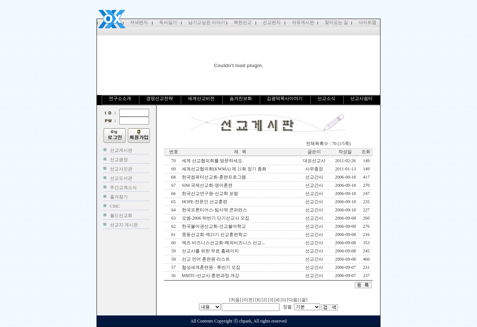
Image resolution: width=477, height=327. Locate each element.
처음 (235, 299)
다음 (292, 299)
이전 (248, 299)
